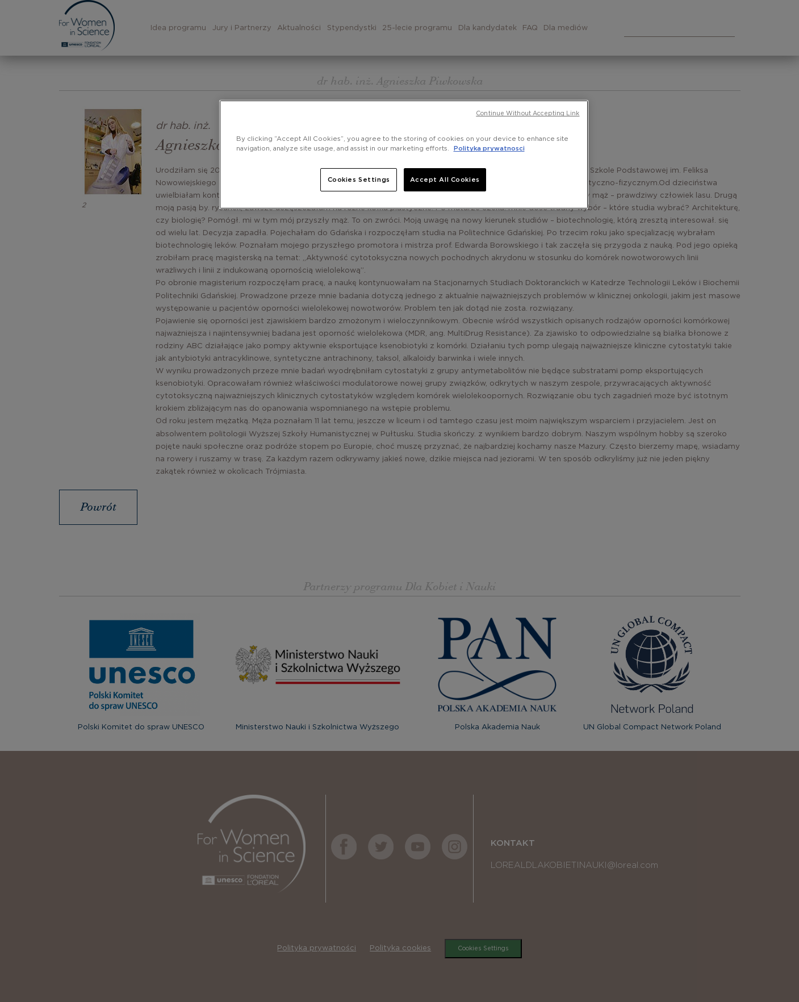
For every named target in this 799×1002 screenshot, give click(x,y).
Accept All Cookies (445, 180)
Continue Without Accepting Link (527, 113)
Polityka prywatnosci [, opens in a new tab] (489, 148)
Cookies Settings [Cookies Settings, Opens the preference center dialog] (359, 180)
